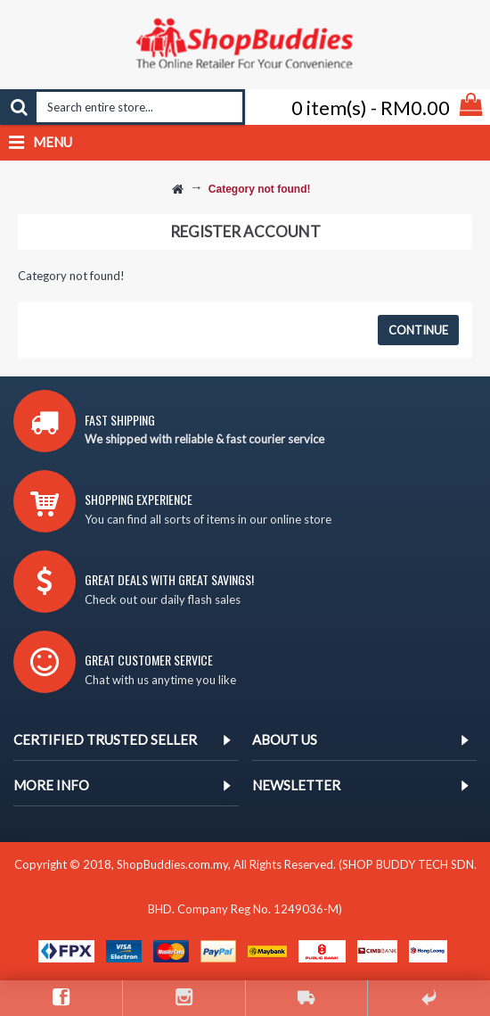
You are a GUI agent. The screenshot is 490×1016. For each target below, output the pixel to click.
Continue (418, 330)
